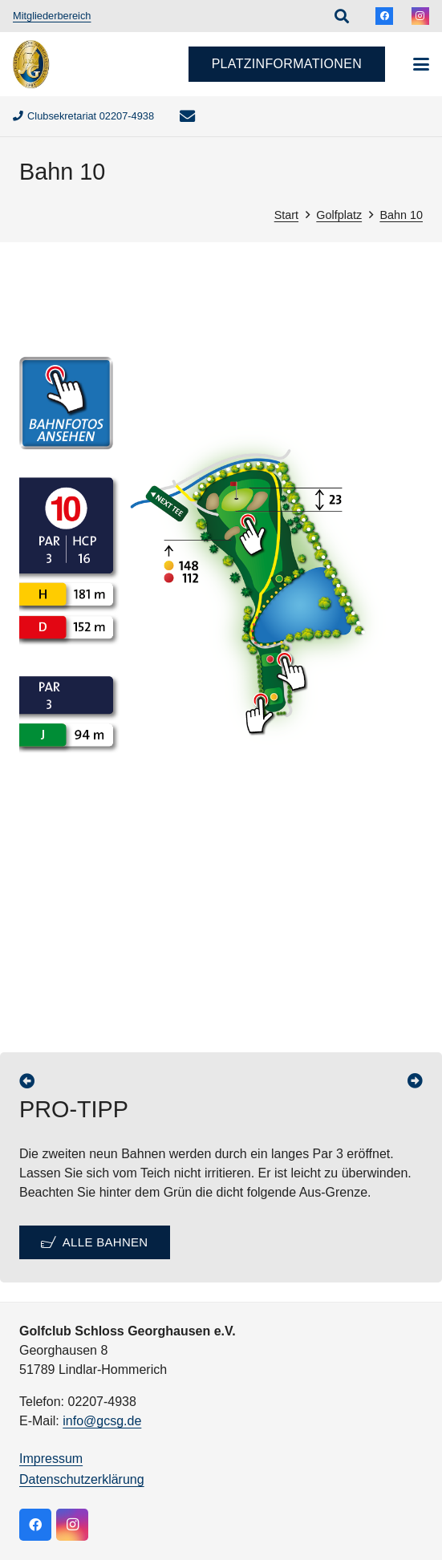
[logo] (31, 64)
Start (286, 215)
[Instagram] (420, 16)
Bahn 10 (401, 215)
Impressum (51, 1458)
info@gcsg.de (102, 1421)
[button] (342, 16)
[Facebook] (384, 16)
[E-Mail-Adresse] (187, 116)
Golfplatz (339, 215)
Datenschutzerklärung (81, 1479)
